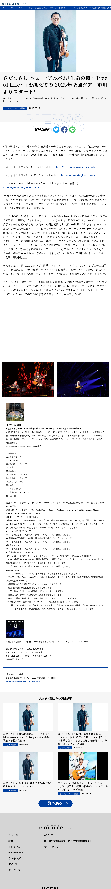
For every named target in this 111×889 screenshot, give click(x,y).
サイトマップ (51, 847)
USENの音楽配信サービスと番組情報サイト (68, 841)
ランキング (14, 858)
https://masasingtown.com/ (78, 175)
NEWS (10, 8)
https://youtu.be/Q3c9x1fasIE (21, 187)
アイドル (13, 864)
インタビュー (15, 847)
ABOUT (48, 835)
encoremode (15, 852)
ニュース (13, 835)
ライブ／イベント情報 (23, 8)
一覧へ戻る (53, 803)
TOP (3, 8)
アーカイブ (14, 870)
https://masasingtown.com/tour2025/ (23, 681)
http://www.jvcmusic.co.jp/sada (75, 167)
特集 (10, 841)
